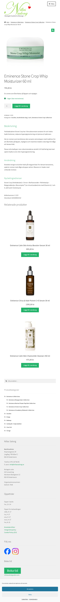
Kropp (8, 417)
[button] (52, 30)
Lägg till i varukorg (21, 106)
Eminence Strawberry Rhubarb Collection (21, 410)
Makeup (9, 420)
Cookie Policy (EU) (10, 532)
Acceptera (30, 589)
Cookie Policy (25, 599)
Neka (30, 595)
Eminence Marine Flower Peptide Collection (22, 403)
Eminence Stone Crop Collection (34, 22)
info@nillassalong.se (17, 464)
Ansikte (13, 117)
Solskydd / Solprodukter (14, 424)
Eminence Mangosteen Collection (19, 400)
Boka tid (12, 571)
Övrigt (9, 431)
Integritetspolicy (33, 599)
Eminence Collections (17, 22)
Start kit (9, 427)
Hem (8, 22)
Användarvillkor (9, 527)
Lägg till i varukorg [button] (30, 255)
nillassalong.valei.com (11, 575)
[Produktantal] (7, 106)
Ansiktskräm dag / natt (24, 117)
